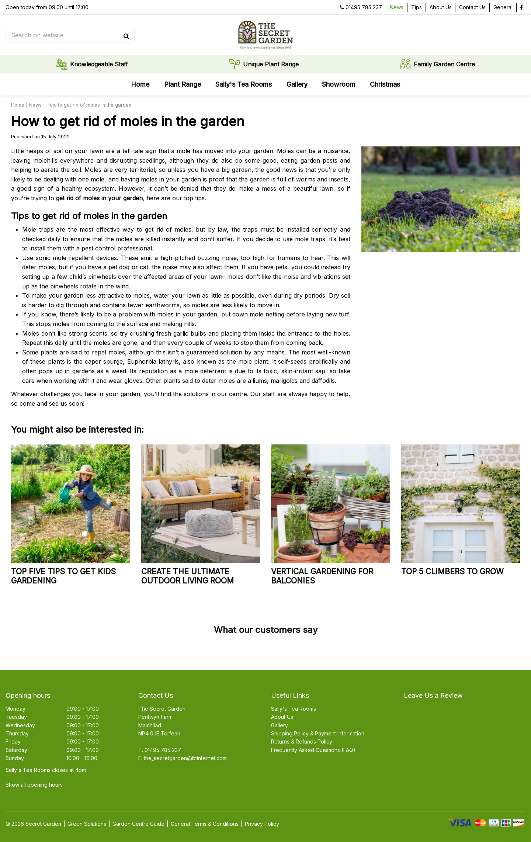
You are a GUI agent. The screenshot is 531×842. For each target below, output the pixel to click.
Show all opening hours (34, 785)
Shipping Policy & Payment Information (317, 733)
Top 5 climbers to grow (452, 571)
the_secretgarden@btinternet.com (185, 758)
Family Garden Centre (444, 64)
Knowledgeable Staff (99, 64)
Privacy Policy (262, 824)
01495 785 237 (364, 7)
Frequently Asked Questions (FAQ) (313, 750)
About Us (282, 717)
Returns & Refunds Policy (301, 741)
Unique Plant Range (271, 64)
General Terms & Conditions (205, 824)
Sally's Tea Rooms (293, 709)
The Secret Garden (161, 709)
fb (521, 7)
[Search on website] (66, 35)
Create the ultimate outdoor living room (187, 576)
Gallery (279, 725)
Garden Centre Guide (138, 824)
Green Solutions (86, 824)
